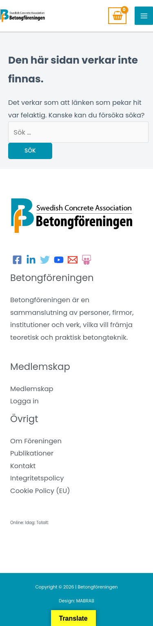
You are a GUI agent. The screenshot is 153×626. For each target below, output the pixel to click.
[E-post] (73, 260)
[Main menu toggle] (144, 16)
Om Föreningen (36, 441)
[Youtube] (59, 260)
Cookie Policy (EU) (40, 490)
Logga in (24, 401)
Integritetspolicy (37, 478)
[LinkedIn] (31, 260)
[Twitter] (45, 260)
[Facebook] (17, 260)
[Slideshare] (86, 260)
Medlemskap (31, 389)
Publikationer (31, 453)
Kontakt (22, 466)
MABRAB (85, 601)
